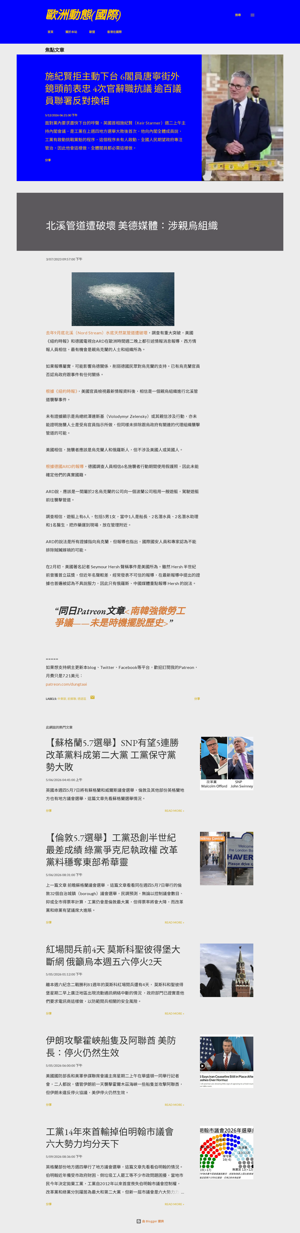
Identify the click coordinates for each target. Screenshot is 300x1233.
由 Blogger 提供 (150, 1221)
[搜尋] (238, 15)
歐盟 (89, 32)
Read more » (174, 810)
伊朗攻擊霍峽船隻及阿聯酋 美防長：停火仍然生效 (111, 1047)
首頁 (48, 32)
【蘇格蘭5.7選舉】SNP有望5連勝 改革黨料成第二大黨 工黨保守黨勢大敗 (112, 755)
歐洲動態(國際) (83, 15)
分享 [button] (48, 160)
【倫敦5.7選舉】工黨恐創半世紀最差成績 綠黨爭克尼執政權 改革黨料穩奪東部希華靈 (112, 850)
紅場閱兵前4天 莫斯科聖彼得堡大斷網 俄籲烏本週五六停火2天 (113, 956)
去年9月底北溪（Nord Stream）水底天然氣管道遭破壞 (97, 332)
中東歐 (62, 698)
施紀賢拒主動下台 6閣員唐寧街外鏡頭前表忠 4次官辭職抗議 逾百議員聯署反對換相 (113, 88)
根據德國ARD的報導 (65, 466)
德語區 (82, 698)
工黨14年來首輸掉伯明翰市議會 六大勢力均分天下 (110, 1138)
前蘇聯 (72, 698)
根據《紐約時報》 (61, 391)
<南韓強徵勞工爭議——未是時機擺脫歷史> (119, 617)
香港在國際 (112, 32)
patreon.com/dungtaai (66, 683)
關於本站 (69, 32)
